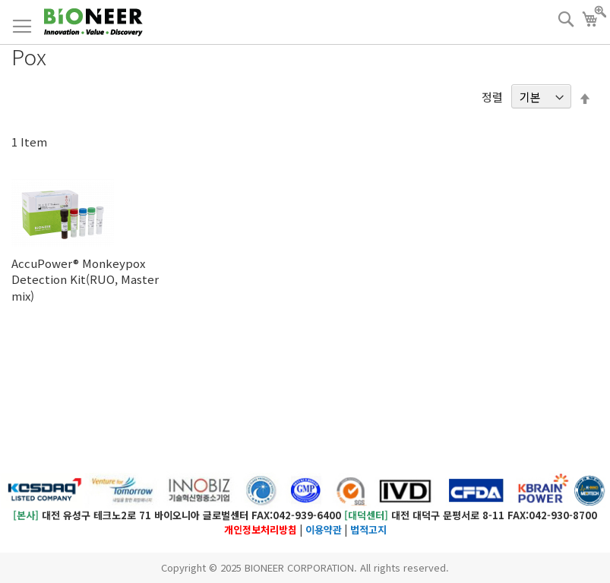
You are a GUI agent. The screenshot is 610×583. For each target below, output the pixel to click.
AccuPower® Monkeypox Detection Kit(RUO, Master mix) (85, 279)
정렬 (492, 97)
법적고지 (368, 529)
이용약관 (323, 529)
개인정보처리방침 (260, 529)
